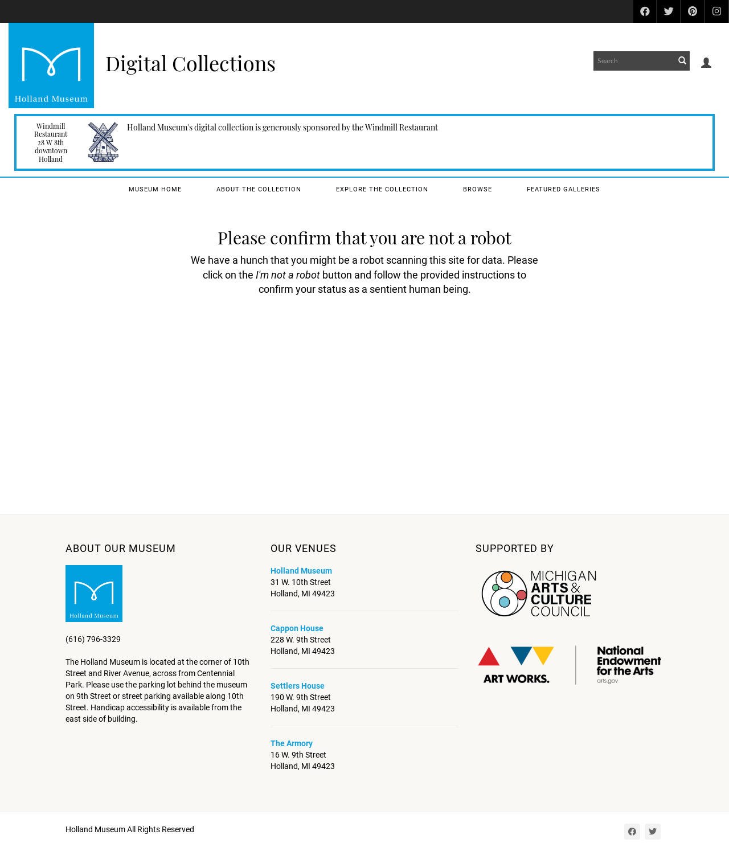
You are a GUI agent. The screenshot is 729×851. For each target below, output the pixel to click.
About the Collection (258, 189)
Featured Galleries (563, 189)
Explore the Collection (382, 189)
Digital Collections (190, 62)
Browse (477, 189)
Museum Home (155, 189)
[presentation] (361, 332)
